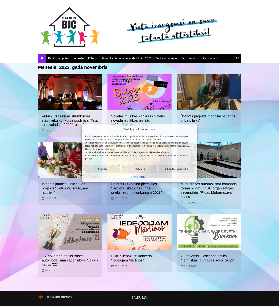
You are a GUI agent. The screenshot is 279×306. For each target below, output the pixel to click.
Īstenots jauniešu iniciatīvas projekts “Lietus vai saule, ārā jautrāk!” (65, 188)
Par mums (208, 58)
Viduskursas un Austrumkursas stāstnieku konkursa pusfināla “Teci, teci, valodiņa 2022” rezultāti (70, 120)
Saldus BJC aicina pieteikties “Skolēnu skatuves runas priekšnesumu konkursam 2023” (136, 188)
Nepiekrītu (139, 168)
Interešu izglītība (83, 58)
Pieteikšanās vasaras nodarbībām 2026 (126, 58)
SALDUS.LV (139, 297)
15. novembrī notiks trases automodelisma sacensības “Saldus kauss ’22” (70, 260)
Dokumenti (188, 58)
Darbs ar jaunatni (166, 58)
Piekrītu (102, 168)
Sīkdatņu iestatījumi (176, 168)
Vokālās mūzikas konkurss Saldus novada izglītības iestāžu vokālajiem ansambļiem (138, 120)
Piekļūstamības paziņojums (59, 297)
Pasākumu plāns (58, 58)
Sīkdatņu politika (138, 177)
